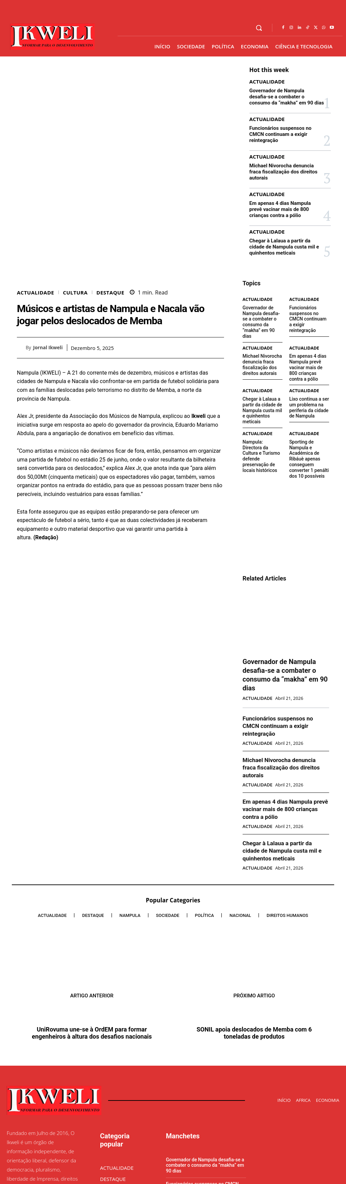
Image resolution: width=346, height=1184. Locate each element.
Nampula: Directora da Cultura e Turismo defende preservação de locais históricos (262, 407)
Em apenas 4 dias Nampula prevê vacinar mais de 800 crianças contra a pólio (284, 193)
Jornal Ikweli (48, 421)
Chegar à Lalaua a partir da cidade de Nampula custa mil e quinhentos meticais (286, 229)
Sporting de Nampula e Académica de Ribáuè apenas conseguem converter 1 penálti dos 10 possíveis (309, 412)
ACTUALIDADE (35, 365)
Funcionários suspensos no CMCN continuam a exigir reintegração (285, 129)
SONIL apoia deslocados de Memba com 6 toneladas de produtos (254, 943)
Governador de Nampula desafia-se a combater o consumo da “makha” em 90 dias (284, 96)
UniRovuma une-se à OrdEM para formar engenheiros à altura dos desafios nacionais (92, 943)
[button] (259, 28)
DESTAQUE (110, 365)
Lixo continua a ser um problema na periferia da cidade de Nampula (308, 373)
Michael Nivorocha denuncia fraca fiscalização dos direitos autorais (285, 160)
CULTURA (75, 365)
